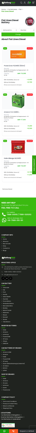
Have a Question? (34, 165)
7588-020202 (25, 214)
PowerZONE (6, 337)
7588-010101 (12, 214)
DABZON (5, 343)
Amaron (5, 332)
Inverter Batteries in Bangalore (12, 417)
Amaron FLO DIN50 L (11, 112)
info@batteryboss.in (11, 275)
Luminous (6, 334)
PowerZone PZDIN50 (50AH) (14, 66)
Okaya (5, 341)
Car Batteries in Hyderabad (10, 419)
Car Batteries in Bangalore (10, 415)
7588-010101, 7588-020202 (12, 272)
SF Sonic (5, 339)
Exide (4, 330)
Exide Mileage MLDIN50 (12, 158)
